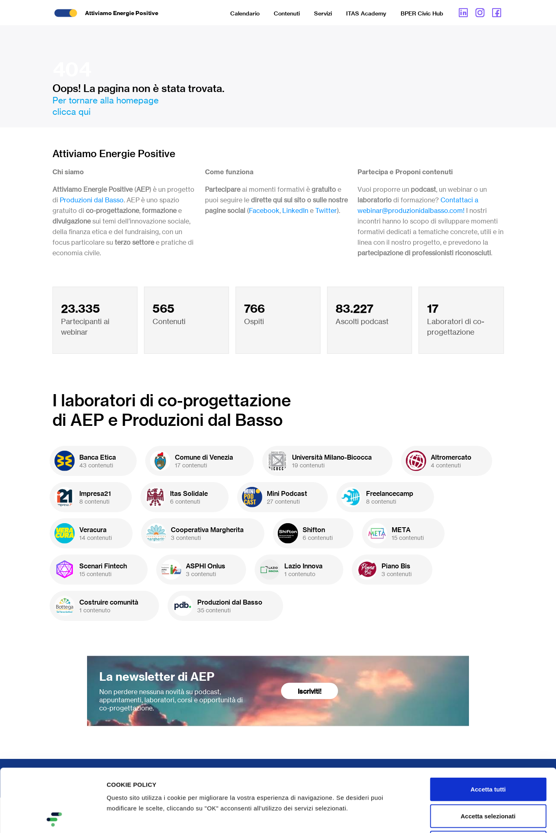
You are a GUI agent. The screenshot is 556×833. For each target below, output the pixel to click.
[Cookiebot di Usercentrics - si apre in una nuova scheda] (52, 817)
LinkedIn (295, 210)
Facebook (264, 210)
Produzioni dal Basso (92, 200)
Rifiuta (488, 779)
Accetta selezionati (487, 753)
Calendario (244, 13)
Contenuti (287, 13)
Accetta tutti (488, 726)
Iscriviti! (309, 691)
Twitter (326, 210)
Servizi (323, 13)
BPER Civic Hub (422, 13)
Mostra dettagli (428, 816)
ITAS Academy (366, 13)
